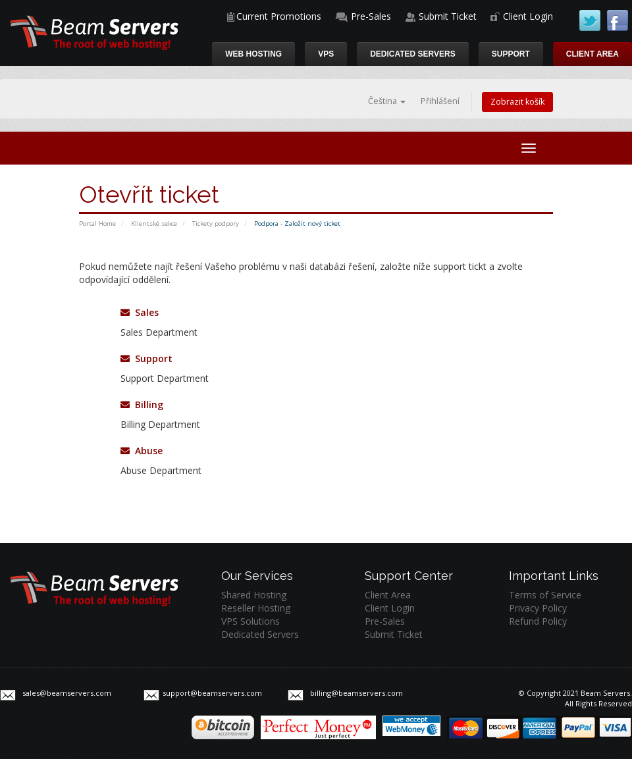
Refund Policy (538, 621)
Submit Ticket (448, 16)
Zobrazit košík (517, 101)
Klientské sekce (154, 223)
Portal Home (97, 223)
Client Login (528, 16)
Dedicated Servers (413, 54)
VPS (326, 54)
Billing (141, 404)
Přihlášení (440, 101)
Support (511, 54)
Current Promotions (278, 16)
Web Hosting (253, 54)
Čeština (387, 101)
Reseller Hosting (255, 608)
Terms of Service (545, 595)
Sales (139, 312)
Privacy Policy (538, 608)
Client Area (592, 54)
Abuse (141, 450)
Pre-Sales (371, 16)
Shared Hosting (253, 595)
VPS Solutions (250, 621)
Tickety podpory (215, 223)
